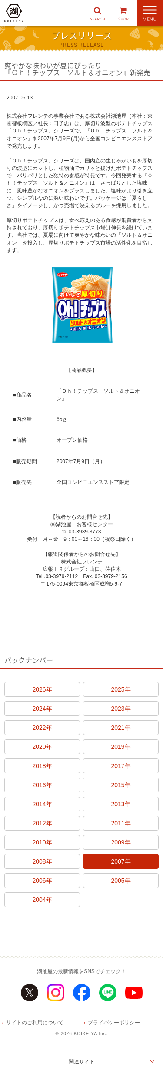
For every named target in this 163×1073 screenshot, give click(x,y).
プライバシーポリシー (114, 1023)
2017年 (120, 765)
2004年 (42, 899)
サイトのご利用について (34, 1023)
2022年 (42, 727)
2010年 (42, 842)
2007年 (120, 861)
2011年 (120, 823)
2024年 (42, 708)
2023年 (120, 708)
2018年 (42, 765)
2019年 (120, 746)
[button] (97, 13)
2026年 (42, 689)
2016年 (42, 785)
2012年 (42, 823)
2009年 (120, 842)
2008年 (42, 861)
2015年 (120, 785)
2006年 (42, 880)
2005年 (120, 880)
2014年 (42, 804)
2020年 (42, 746)
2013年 (120, 804)
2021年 (120, 727)
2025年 (120, 689)
